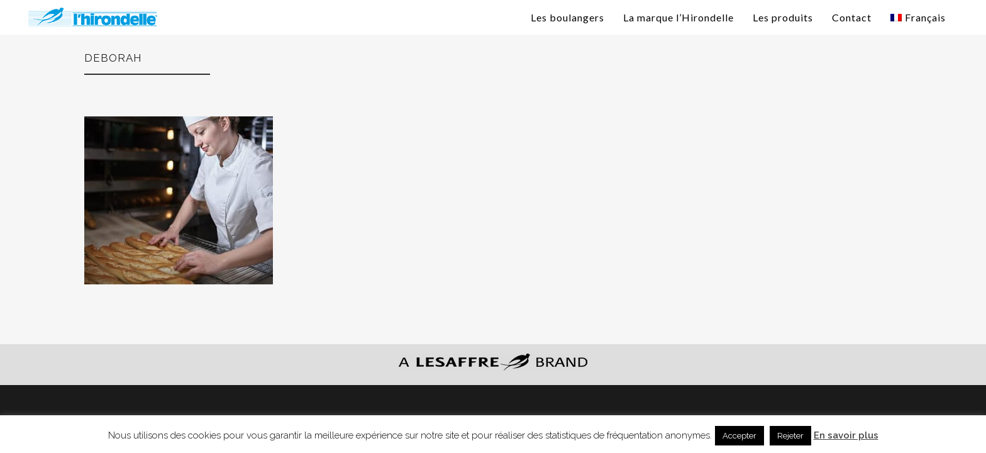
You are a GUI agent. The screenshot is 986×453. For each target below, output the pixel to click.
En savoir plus (846, 435)
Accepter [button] (739, 435)
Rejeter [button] (790, 435)
